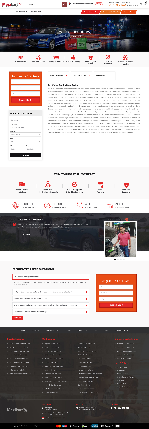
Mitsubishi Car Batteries (87, 351)
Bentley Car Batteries (52, 351)
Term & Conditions (124, 374)
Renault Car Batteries (52, 385)
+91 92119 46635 (57, 415)
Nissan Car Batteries (86, 381)
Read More (18, 318)
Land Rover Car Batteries (53, 355)
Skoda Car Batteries (85, 385)
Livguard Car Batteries (125, 355)
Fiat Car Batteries (84, 366)
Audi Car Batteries (51, 362)
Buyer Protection (123, 387)
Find (25, 155)
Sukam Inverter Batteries (19, 370)
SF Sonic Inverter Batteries (19, 359)
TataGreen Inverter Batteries (20, 374)
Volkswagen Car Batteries (88, 393)
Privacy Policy (122, 367)
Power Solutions (20, 12)
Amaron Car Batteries (125, 344)
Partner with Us (52, 330)
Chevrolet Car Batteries (53, 366)
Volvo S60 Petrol (79, 76)
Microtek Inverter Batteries (19, 362)
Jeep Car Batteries (51, 347)
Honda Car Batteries (86, 370)
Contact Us (82, 330)
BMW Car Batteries (85, 362)
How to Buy (121, 384)
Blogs (106, 330)
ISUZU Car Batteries (85, 355)
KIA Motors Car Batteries (53, 359)
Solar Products (35, 12)
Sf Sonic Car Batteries (125, 347)
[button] (115, 260)
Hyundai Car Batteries (52, 374)
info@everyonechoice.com (55, 418)
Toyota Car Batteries (86, 389)
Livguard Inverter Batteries (19, 366)
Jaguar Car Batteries (52, 344)
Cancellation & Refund (125, 377)
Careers (68, 330)
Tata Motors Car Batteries (54, 389)
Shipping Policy (122, 370)
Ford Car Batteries (51, 370)
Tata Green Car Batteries (126, 351)
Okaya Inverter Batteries (19, 347)
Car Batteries (74, 36)
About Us (35, 330)
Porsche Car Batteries (86, 344)
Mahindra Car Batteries (53, 377)
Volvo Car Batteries (51, 393)
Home (66, 36)
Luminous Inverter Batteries (20, 344)
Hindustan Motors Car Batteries (90, 374)
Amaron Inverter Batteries (19, 351)
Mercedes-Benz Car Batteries (55, 381)
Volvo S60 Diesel (56, 76)
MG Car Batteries (84, 359)
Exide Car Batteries (124, 359)
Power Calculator (122, 330)
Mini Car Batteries (84, 347)
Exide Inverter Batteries (18, 355)
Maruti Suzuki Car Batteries (88, 377)
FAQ (95, 330)
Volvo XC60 (100, 76)
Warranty (120, 380)
